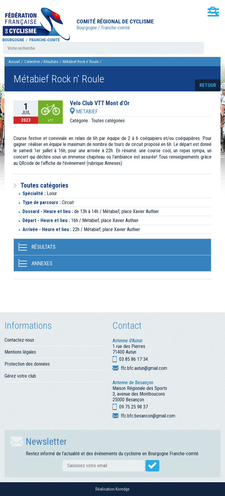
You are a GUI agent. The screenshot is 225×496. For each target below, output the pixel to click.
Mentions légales (20, 352)
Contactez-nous (19, 340)
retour (208, 85)
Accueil (14, 61)
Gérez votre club (20, 376)
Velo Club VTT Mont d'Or (100, 103)
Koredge (123, 489)
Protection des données (27, 364)
